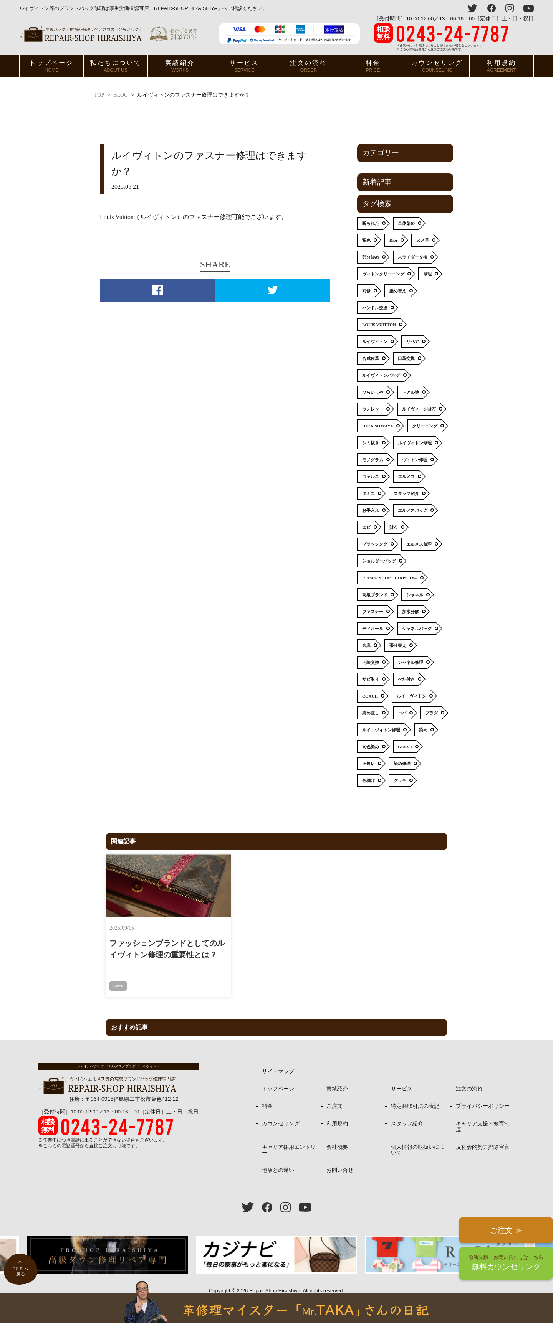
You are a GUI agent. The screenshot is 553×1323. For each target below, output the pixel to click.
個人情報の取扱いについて (418, 1138)
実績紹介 (180, 66)
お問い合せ (339, 1159)
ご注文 (334, 1095)
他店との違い (278, 1159)
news (118, 973)
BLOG (120, 95)
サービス (244, 66)
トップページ (51, 66)
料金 (373, 66)
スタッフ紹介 (407, 1112)
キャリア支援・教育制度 (483, 1115)
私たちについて (115, 66)
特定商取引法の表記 (415, 1095)
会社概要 (337, 1135)
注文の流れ (308, 66)
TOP (99, 95)
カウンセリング (437, 66)
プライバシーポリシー (483, 1095)
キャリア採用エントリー (289, 1138)
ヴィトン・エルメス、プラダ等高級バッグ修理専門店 (108, 33)
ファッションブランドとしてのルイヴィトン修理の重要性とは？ (155, 942)
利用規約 (501, 66)
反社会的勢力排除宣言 (483, 1135)
